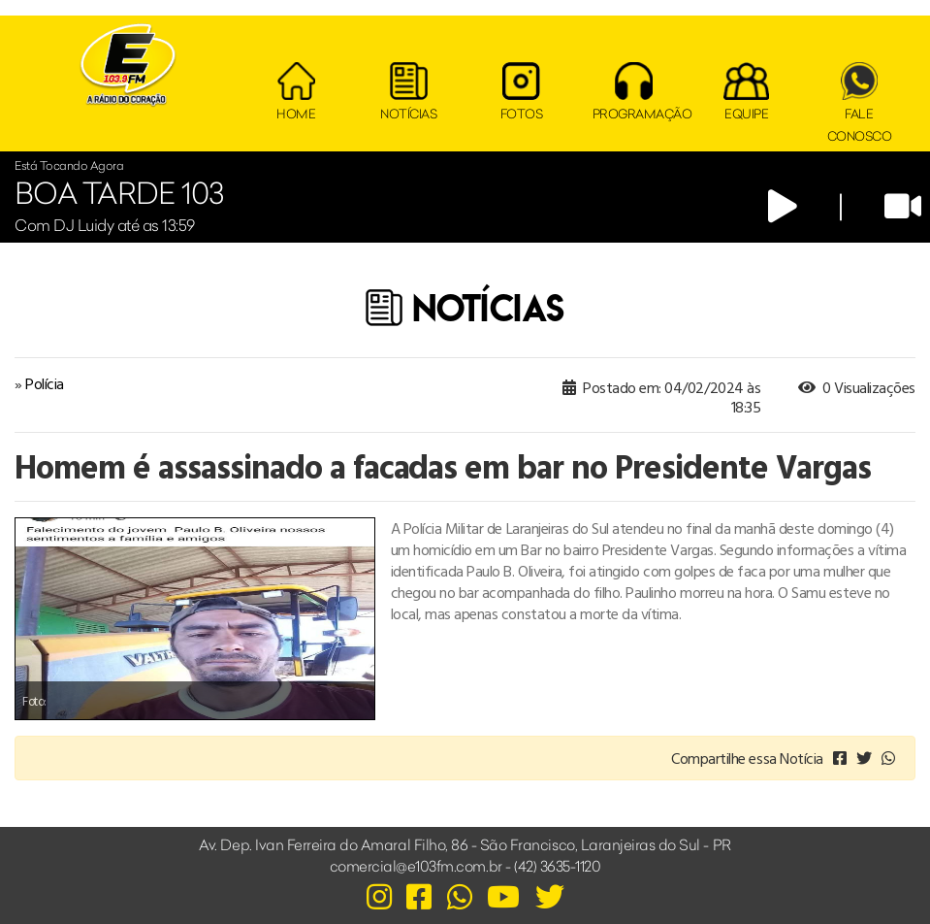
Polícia (44, 383)
